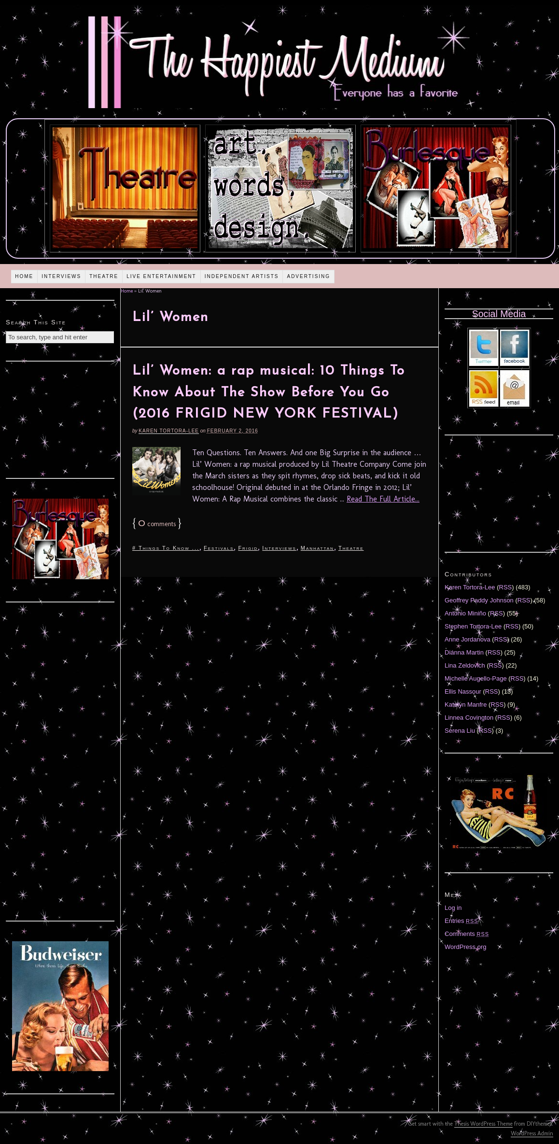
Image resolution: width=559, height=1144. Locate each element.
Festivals (219, 548)
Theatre (103, 276)
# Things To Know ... (165, 548)
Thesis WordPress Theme (483, 1123)
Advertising (308, 276)
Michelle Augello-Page (476, 678)
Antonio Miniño (465, 613)
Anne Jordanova (467, 639)
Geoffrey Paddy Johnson (479, 600)
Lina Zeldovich (465, 665)
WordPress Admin (532, 1133)
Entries (461, 920)
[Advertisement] (60, 418)
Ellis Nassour (463, 691)
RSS (505, 587)
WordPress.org (465, 946)
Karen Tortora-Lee (169, 430)
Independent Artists (242, 276)
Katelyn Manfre (466, 704)
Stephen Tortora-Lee (473, 626)
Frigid (248, 548)
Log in (453, 907)
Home (24, 276)
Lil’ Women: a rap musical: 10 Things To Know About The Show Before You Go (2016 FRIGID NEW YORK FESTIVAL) (268, 392)
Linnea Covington (469, 717)
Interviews (61, 276)
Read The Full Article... (383, 498)
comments (157, 524)
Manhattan (317, 548)
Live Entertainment (161, 276)
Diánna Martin (464, 652)
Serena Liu (460, 730)
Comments (467, 933)
